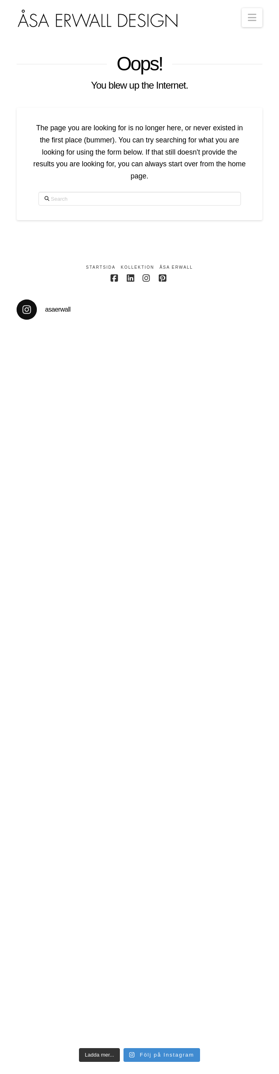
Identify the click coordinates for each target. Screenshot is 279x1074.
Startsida (100, 267)
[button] (252, 17)
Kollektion (137, 267)
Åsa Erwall (176, 267)
